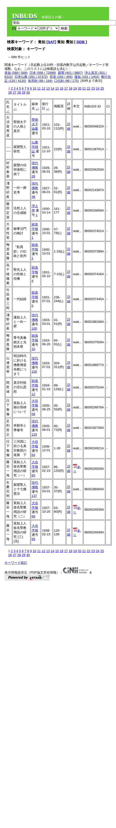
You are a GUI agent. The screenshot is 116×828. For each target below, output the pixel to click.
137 (34, 496)
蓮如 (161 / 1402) (86, 77)
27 (14, 92)
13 (48, 88)
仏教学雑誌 (35, 146)
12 (43, 88)
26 (10, 92)
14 (52, 88)
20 (79, 88)
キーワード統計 (15, 563)
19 (75, 88)
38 (33, 197)
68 (33, 516)
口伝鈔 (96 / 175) (66, 81)
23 (93, 88)
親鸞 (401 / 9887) (70, 73)
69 (33, 539)
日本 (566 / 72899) (42, 73)
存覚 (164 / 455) (61, 77)
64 (33, 455)
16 (61, 88)
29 (23, 92)
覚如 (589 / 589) (16, 73)
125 (34, 434)
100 (34, 328)
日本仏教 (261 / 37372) (31, 77)
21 (84, 88)
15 (57, 88)
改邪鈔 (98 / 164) (40, 81)
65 (33, 475)
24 (97, 88)
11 (39, 88)
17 (66, 88)
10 (34, 88)
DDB (81, 42)
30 (28, 92)
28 (19, 92)
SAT (51, 42)
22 (88, 88)
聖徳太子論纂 (35, 124)
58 (33, 414)
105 (34, 371)
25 (102, 88)
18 (70, 88)
